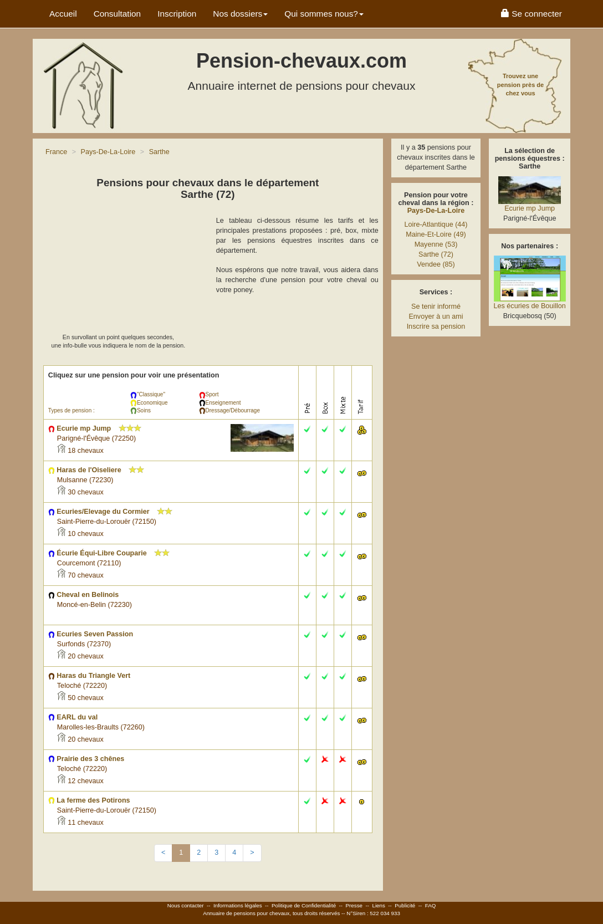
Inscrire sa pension (436, 326)
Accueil (63, 13)
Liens (378, 905)
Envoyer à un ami (435, 316)
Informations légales (237, 905)
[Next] (252, 853)
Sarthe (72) (435, 254)
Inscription (176, 13)
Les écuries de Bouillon (530, 306)
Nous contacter (185, 905)
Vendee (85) (436, 264)
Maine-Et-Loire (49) (436, 234)
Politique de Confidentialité (304, 905)
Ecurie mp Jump (529, 208)
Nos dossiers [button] (240, 13)
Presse (354, 905)
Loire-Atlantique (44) (435, 224)
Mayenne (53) (436, 244)
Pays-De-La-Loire (436, 211)
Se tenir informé (436, 306)
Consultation (117, 13)
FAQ (430, 905)
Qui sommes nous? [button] (324, 13)
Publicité (405, 905)
